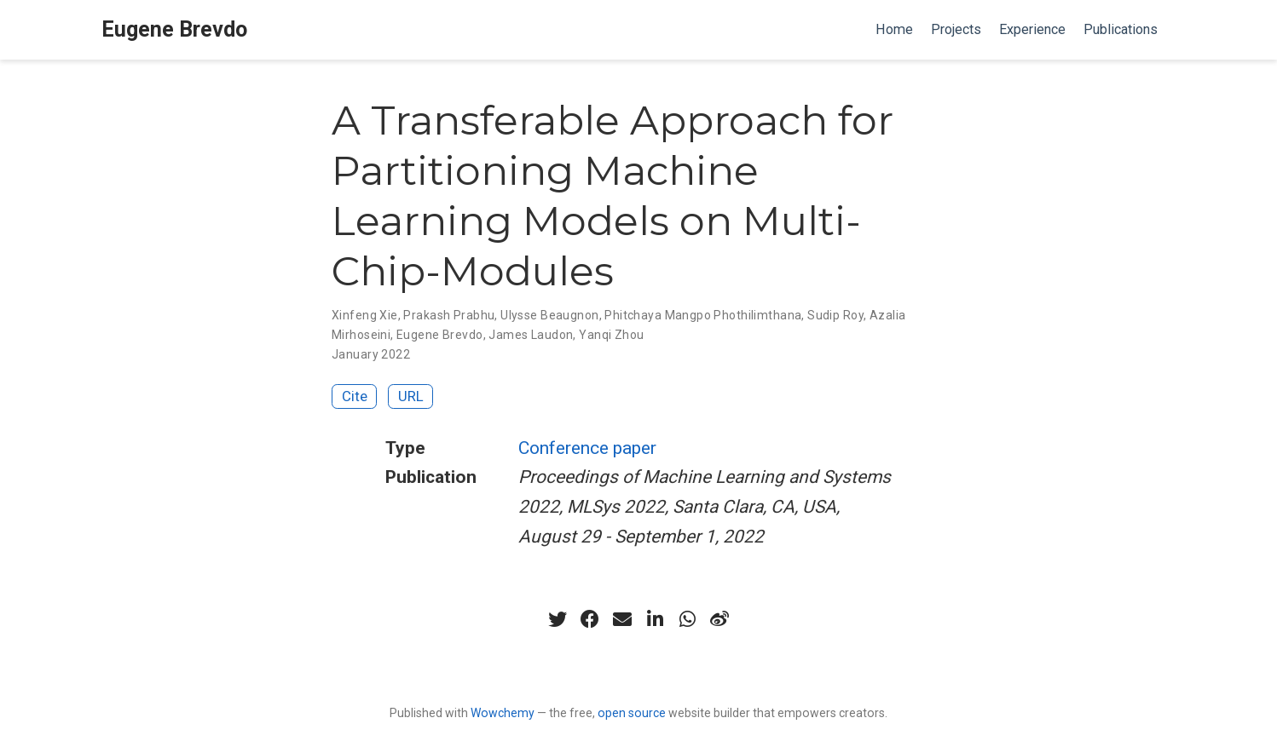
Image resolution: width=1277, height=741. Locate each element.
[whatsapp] (687, 619)
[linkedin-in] (654, 619)
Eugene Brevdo (174, 29)
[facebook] (590, 619)
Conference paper (587, 448)
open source (632, 713)
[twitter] (557, 619)
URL (411, 396)
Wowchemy (502, 713)
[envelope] (622, 619)
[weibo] (719, 619)
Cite (354, 396)
